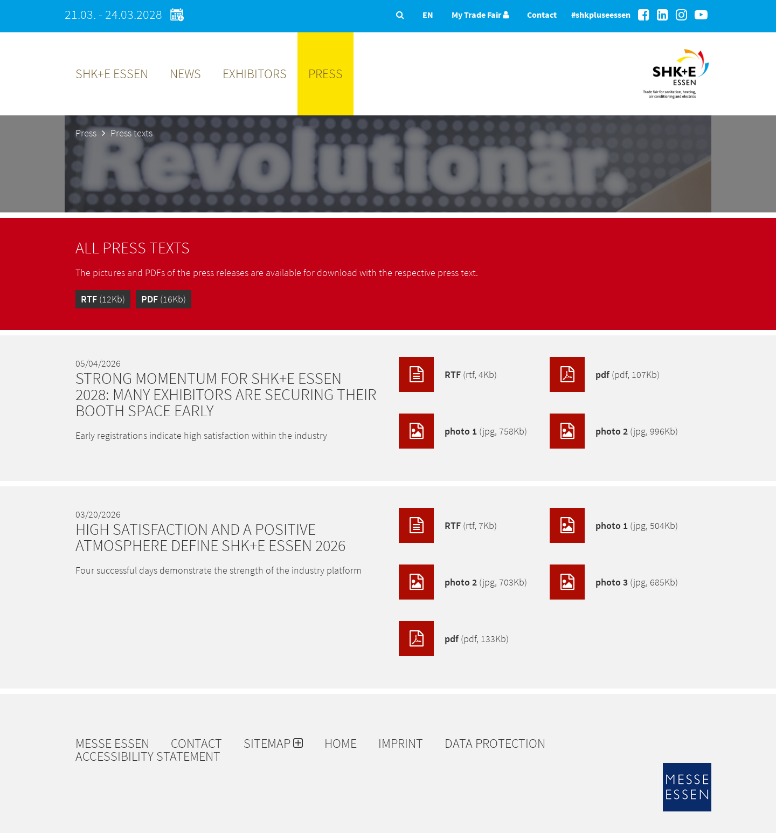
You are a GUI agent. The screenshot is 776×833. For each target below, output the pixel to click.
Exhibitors (255, 73)
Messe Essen (112, 743)
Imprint (400, 743)
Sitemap (273, 743)
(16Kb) (163, 299)
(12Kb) (103, 299)
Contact (542, 14)
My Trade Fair (480, 14)
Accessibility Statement (147, 756)
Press (325, 73)
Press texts (131, 133)
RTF (448, 374)
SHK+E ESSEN (111, 73)
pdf (605, 374)
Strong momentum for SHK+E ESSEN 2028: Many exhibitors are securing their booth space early (226, 394)
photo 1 (463, 431)
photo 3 (614, 582)
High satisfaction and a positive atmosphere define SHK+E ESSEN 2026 (210, 537)
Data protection (495, 743)
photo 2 (614, 431)
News (185, 73)
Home (340, 743)
